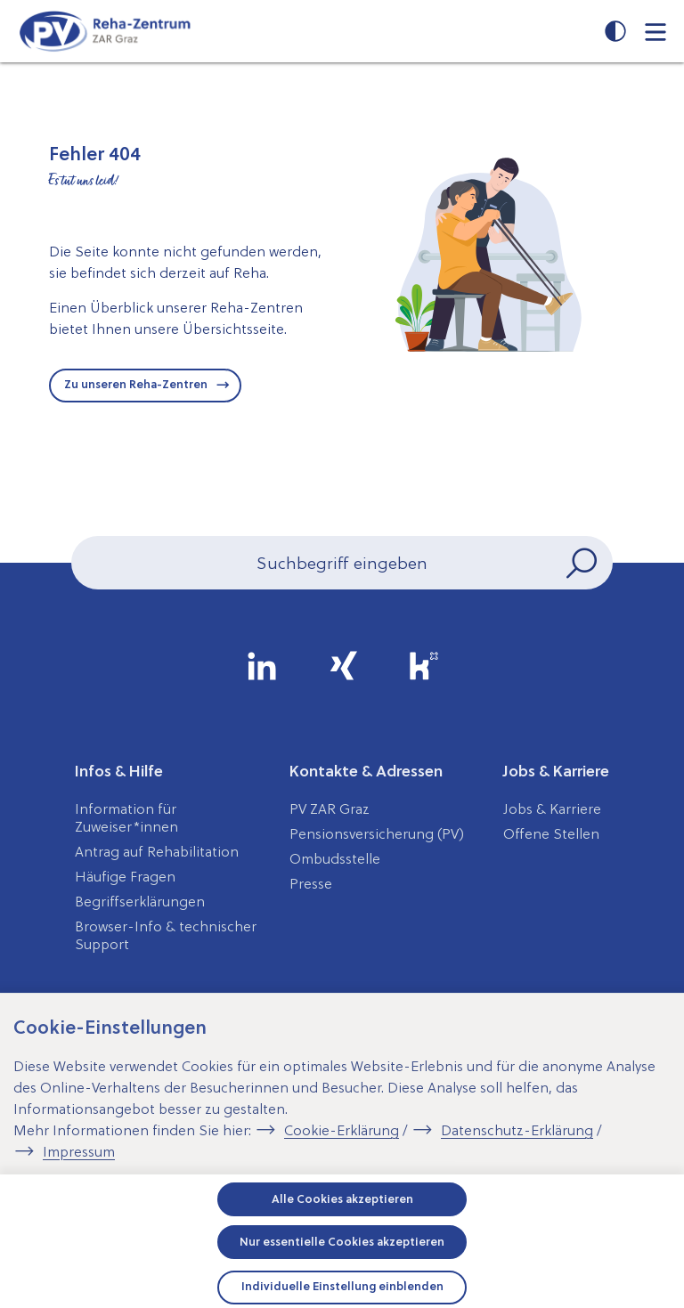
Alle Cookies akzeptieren (342, 1198)
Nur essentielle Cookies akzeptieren (342, 1241)
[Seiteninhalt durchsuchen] (342, 562)
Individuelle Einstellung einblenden (342, 1286)
